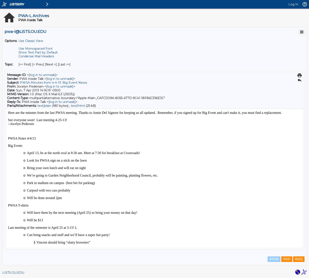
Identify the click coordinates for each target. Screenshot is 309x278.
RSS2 (299, 259)
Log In (293, 4)
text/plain (44, 106)
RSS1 (287, 259)
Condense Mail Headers (36, 56)
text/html (78, 106)
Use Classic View (30, 41)
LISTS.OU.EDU (13, 273)
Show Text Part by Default (38, 52)
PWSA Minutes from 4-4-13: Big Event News (53, 83)
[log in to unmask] (42, 75)
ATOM (274, 259)
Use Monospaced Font (35, 49)
